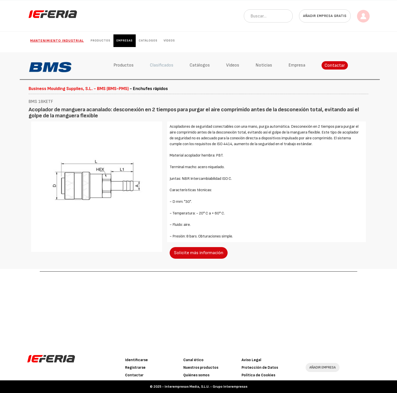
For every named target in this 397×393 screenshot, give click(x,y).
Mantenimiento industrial (57, 40)
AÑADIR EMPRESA (322, 367)
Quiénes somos (196, 375)
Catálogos (148, 40)
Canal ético (193, 360)
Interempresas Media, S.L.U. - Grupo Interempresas (206, 386)
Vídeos (169, 40)
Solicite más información (198, 252)
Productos (100, 40)
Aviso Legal (251, 360)
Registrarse (135, 367)
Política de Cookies (258, 375)
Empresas (124, 40)
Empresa (296, 65)
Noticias (263, 65)
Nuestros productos (200, 367)
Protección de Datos (260, 367)
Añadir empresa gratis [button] (325, 16)
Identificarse (136, 360)
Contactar (335, 65)
